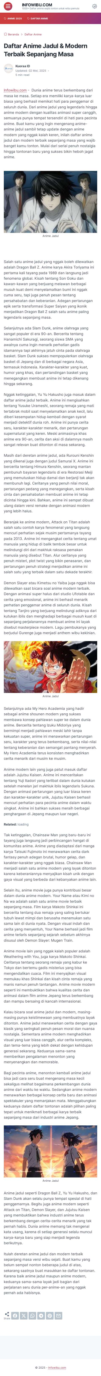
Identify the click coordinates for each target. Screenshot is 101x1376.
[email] (58, 1316)
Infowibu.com (37, 5)
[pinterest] (50, 1316)
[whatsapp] (32, 1316)
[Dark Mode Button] (94, 6)
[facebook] (15, 1316)
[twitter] (24, 1316)
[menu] (8, 6)
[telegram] (41, 1316)
